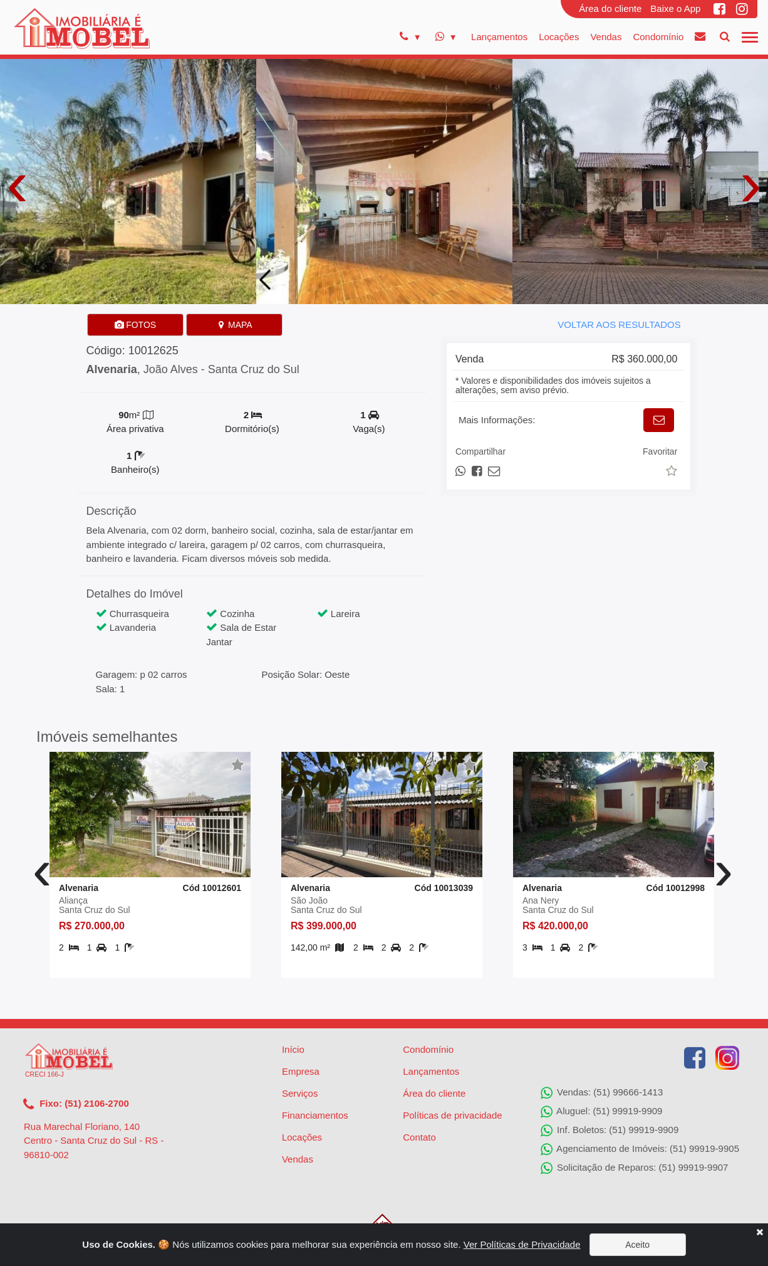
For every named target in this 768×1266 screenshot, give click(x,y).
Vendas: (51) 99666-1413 (602, 1093)
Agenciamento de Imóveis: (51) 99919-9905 (640, 1149)
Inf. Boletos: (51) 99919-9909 (609, 1130)
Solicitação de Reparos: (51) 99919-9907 (635, 1168)
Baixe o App (675, 8)
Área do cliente (610, 8)
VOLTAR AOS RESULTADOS (619, 324)
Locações (559, 36)
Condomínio (658, 36)
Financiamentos (315, 1115)
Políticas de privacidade (452, 1115)
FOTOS (135, 325)
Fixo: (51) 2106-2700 (76, 1104)
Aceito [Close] (637, 1245)
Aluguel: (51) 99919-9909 (602, 1112)
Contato (419, 1137)
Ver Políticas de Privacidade (522, 1244)
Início (293, 1049)
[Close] (759, 1232)
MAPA (234, 325)
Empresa (300, 1071)
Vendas (605, 36)
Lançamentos (499, 36)
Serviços (300, 1093)
